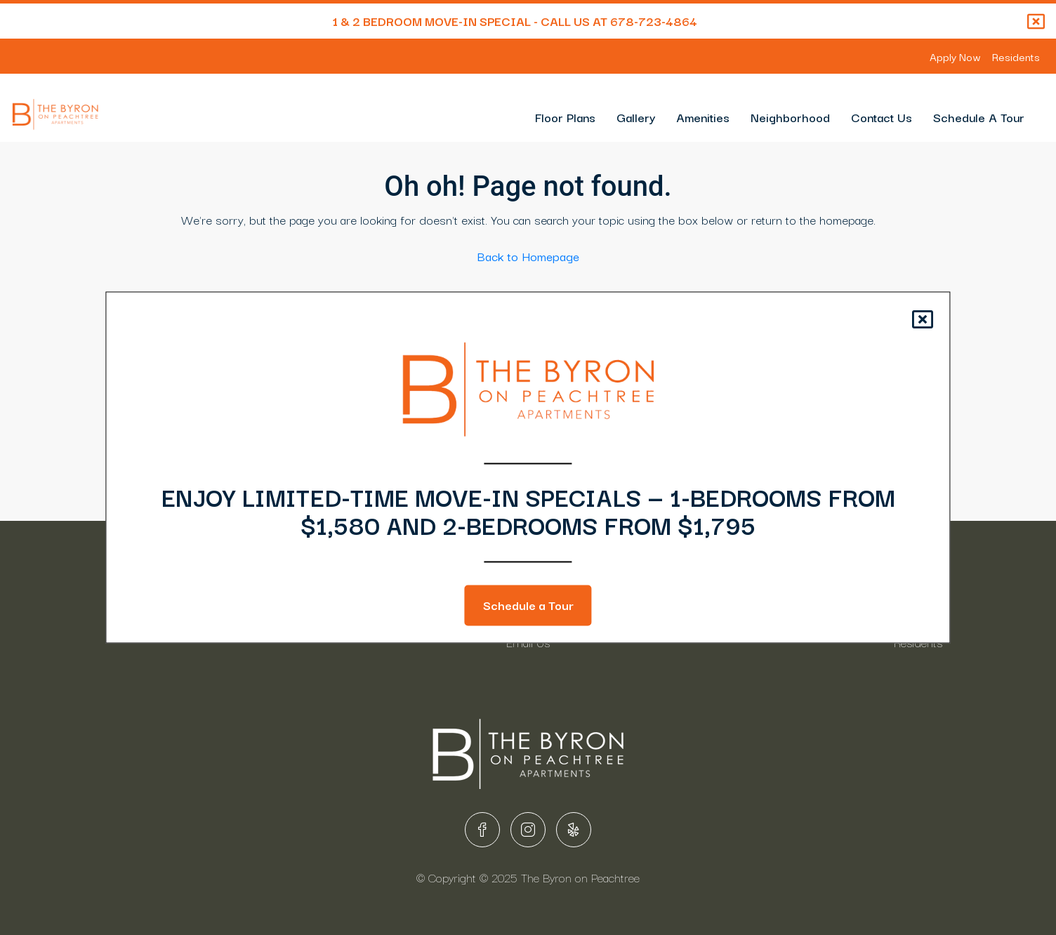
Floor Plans (565, 116)
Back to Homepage (528, 255)
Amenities (703, 116)
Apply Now (955, 56)
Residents (1016, 56)
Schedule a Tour (528, 605)
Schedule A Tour (978, 116)
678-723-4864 (653, 20)
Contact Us (881, 116)
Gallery (635, 116)
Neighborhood (790, 116)
